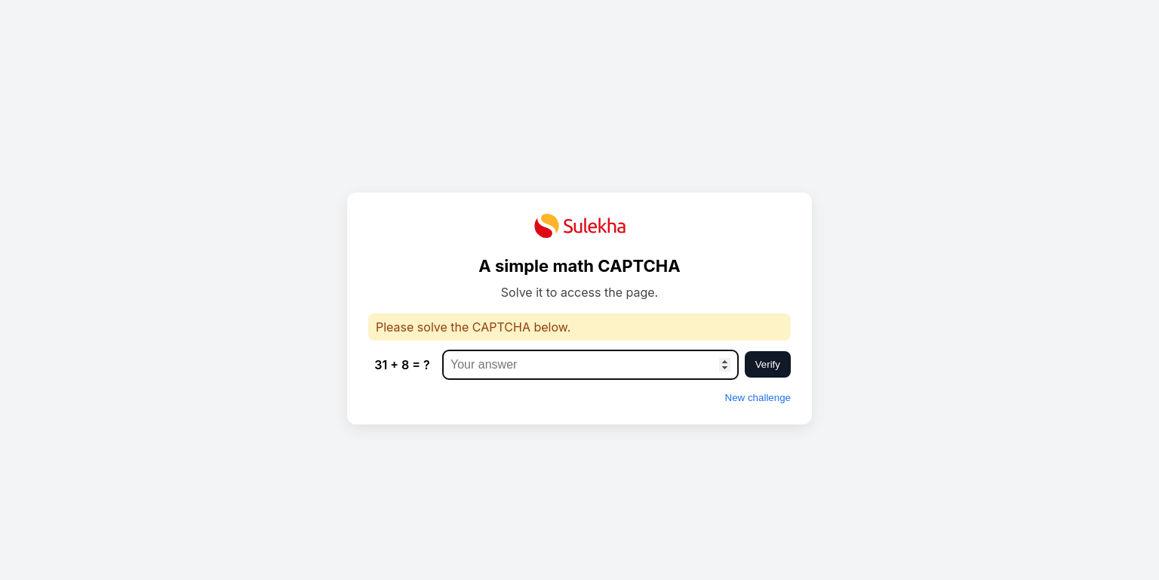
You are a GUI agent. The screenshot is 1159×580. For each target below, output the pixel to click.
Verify (767, 364)
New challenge (758, 397)
